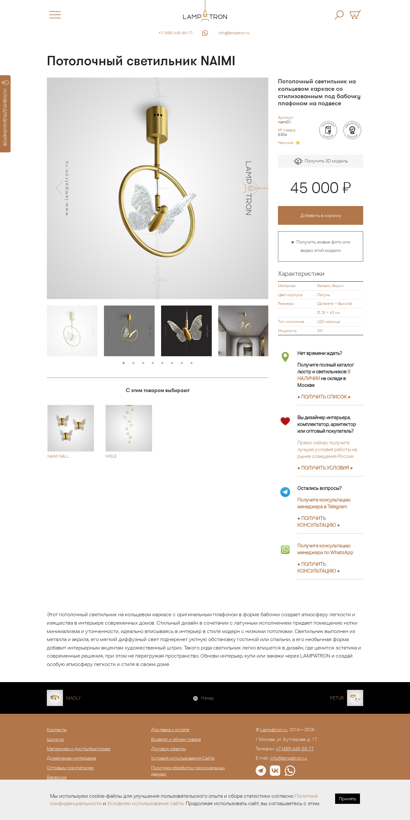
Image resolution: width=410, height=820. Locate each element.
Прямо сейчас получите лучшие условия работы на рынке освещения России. (327, 449)
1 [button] (123, 363)
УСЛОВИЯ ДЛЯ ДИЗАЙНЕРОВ (5, 113)
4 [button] (152, 363)
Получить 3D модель (321, 161)
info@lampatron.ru (234, 33)
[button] (59, 188)
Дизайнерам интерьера (71, 758)
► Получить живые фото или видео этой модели (320, 246)
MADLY (73, 698)
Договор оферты (168, 748)
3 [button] (143, 363)
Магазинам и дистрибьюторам (78, 748)
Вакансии (57, 777)
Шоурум (55, 739)
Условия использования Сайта (182, 758)
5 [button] (162, 363)
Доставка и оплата (170, 729)
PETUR (337, 698)
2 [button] (133, 363)
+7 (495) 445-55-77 (176, 33)
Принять (347, 798)
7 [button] (182, 363)
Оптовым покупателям (70, 767)
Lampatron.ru (273, 729)
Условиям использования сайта (145, 803)
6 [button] (172, 363)
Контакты (57, 729)
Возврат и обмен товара (176, 739)
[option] (157, 188)
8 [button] (191, 363)
